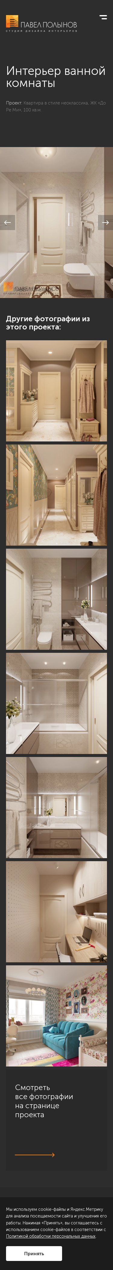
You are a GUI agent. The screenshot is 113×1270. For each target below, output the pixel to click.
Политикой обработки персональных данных (51, 1236)
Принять (34, 1253)
